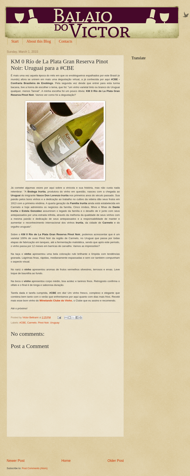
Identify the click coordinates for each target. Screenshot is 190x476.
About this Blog (38, 41)
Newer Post (16, 461)
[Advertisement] (65, 447)
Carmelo (32, 322)
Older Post (115, 461)
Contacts (65, 41)
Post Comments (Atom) (35, 468)
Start (15, 41)
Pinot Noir (43, 322)
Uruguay (54, 322)
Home (66, 461)
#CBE (22, 322)
